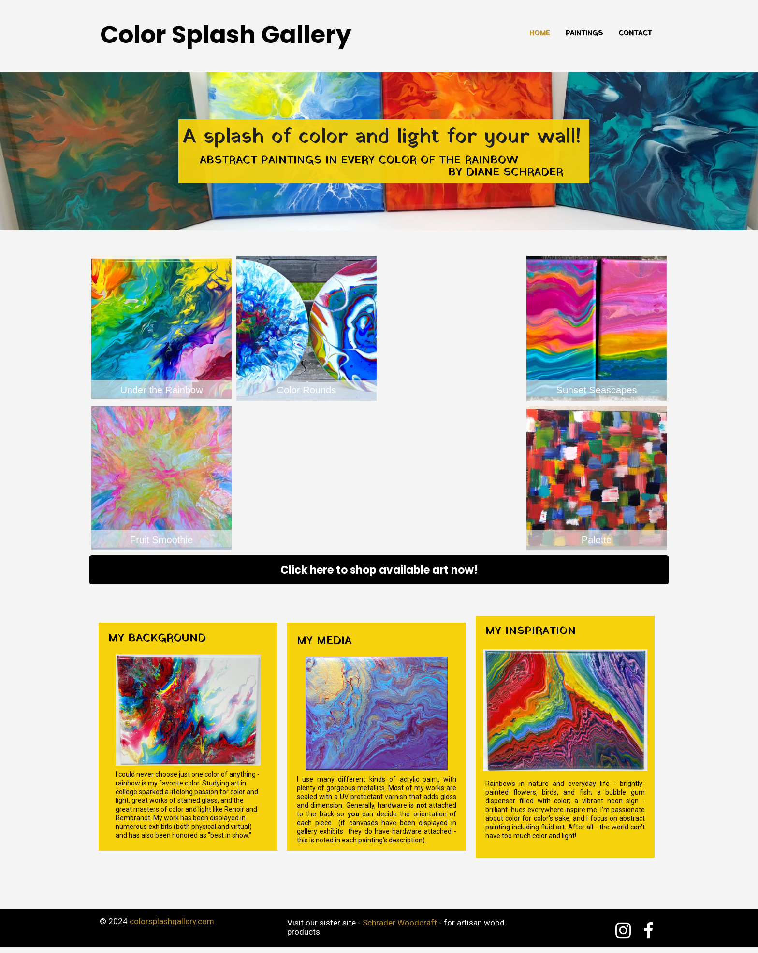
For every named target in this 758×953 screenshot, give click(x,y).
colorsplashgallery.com (172, 921)
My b (122, 638)
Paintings (584, 33)
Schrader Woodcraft (400, 922)
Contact (635, 33)
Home (539, 33)
